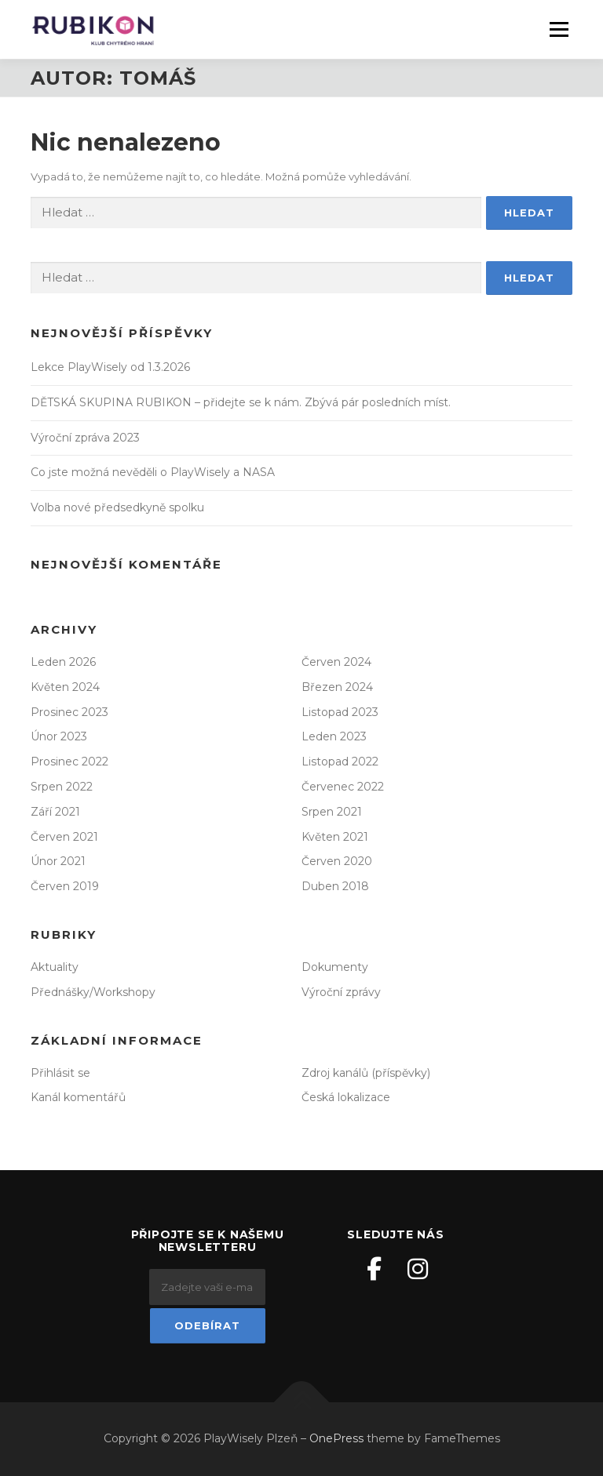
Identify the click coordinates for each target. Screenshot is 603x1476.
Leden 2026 (63, 662)
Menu (558, 29)
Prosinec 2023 (69, 712)
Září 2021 (55, 812)
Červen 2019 (65, 886)
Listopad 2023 (340, 712)
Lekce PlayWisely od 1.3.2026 (110, 367)
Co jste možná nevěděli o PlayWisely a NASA (153, 472)
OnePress (336, 1438)
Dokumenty (335, 967)
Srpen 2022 (62, 787)
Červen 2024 (336, 662)
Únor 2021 (58, 861)
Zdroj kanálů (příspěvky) (366, 1073)
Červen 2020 (337, 861)
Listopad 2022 (340, 761)
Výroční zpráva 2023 (85, 438)
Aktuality (55, 967)
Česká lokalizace (346, 1097)
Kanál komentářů (78, 1097)
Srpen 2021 (332, 812)
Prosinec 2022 (69, 761)
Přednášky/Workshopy (93, 992)
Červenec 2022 (343, 787)
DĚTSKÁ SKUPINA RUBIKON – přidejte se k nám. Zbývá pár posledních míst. (241, 402)
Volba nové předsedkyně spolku (117, 507)
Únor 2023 (59, 736)
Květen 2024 (65, 687)
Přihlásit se (60, 1073)
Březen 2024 (337, 687)
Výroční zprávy (341, 992)
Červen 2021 (64, 837)
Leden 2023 (334, 736)
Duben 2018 (335, 886)
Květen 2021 (335, 837)
